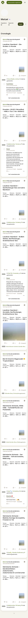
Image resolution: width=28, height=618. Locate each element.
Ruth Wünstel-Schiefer (12, 346)
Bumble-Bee (22, 346)
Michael (18, 605)
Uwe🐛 (10, 552)
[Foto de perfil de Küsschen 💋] (4, 496)
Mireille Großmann (17, 552)
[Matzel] (8, 149)
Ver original (19, 92)
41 (20, 273)
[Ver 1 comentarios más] (14, 98)
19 (21, 144)
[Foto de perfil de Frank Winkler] (4, 84)
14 (20, 79)
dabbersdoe (11, 144)
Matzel (4, 19)
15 (21, 222)
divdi (16, 79)
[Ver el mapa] (21, 69)
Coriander (16, 273)
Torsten (18, 144)
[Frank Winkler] (9, 84)
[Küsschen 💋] (9, 496)
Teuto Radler (11, 79)
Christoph (15, 393)
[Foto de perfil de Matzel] (4, 12)
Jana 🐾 (10, 491)
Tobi (18, 442)
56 (20, 491)
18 (21, 605)
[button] (14, 2)
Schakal (18, 222)
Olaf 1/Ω (10, 273)
